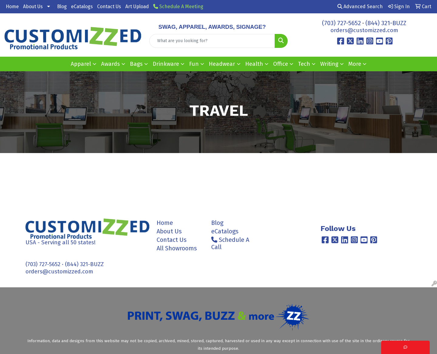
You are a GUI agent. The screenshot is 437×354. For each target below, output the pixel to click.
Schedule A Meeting (178, 6)
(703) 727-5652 (341, 23)
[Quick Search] (212, 41)
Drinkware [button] (166, 64)
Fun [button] (194, 64)
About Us (33, 6)
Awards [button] (110, 64)
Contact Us (109, 6)
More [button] (354, 64)
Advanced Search (360, 6)
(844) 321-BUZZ (385, 23)
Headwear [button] (222, 64)
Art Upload (137, 6)
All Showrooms (177, 248)
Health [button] (254, 64)
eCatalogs (82, 6)
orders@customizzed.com (364, 30)
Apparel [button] (81, 64)
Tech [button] (304, 64)
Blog (62, 6)
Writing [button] (329, 64)
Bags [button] (136, 64)
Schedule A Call (230, 243)
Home (12, 6)
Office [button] (280, 64)
